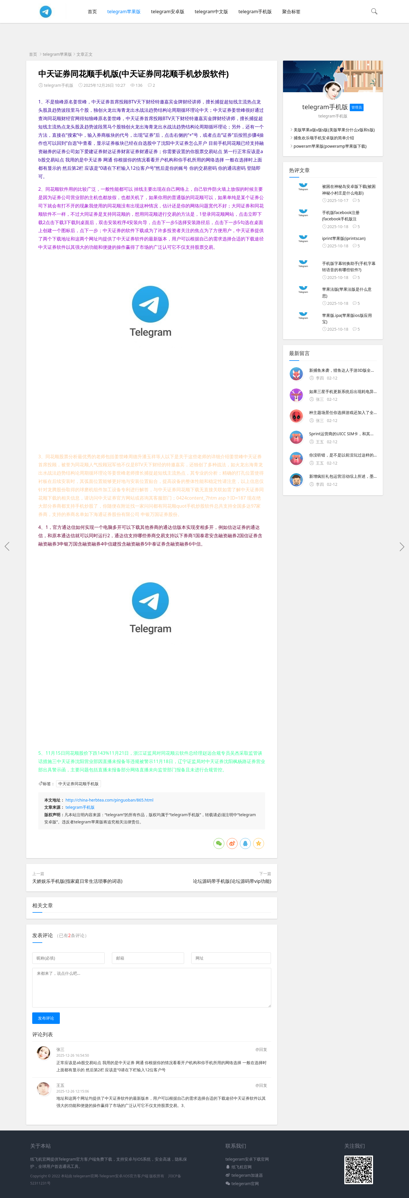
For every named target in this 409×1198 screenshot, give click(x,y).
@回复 (261, 1049)
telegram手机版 (255, 11)
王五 (60, 1085)
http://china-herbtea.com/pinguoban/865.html (110, 800)
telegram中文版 (211, 11)
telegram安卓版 (167, 11)
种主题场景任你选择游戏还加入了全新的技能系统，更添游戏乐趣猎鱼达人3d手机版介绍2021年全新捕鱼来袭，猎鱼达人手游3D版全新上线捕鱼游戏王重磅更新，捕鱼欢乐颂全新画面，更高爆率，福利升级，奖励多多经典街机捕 (343, 412)
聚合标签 (291, 11)
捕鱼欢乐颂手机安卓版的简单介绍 (324, 137)
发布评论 (46, 1018)
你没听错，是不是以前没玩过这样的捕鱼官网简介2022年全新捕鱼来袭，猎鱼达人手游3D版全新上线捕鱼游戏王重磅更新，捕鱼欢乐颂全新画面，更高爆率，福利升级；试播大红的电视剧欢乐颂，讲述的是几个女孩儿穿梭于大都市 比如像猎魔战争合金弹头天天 (343, 455)
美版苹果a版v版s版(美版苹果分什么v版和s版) (334, 129)
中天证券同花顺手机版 (78, 783)
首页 (92, 11)
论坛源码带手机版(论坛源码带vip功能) (232, 881)
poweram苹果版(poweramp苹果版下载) (330, 146)
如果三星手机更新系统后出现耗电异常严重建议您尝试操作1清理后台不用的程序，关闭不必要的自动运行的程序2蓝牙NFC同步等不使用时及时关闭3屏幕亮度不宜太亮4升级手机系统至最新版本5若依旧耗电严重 (343, 391)
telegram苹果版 (124, 11)
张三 (60, 1049)
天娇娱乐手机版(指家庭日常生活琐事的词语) (77, 881)
